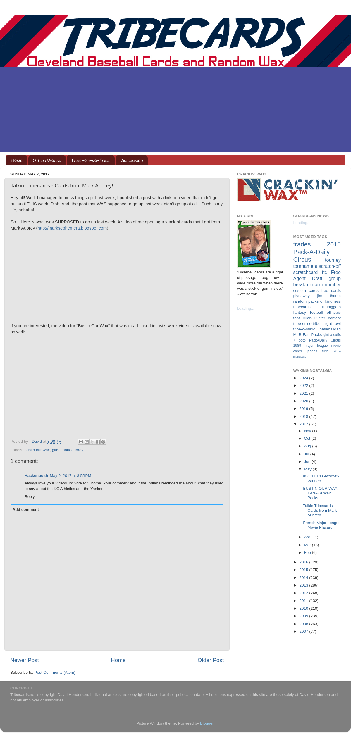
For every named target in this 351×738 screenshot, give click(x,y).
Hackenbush (36, 475)
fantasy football (308, 312)
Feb (308, 552)
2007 (304, 631)
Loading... (245, 308)
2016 (304, 562)
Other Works (47, 160)
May (308, 469)
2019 (304, 408)
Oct (308, 438)
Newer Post (24, 660)
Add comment (26, 509)
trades (302, 244)
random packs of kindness (317, 301)
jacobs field (318, 351)
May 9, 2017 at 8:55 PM (70, 475)
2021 (304, 393)
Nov (308, 431)
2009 (304, 616)
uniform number (324, 284)
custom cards (306, 290)
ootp (302, 340)
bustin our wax (37, 450)
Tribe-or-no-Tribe (90, 160)
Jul (307, 454)
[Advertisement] (175, 111)
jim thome (329, 296)
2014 (304, 577)
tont (296, 318)
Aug (308, 446)
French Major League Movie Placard (321, 525)
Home (17, 160)
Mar (308, 545)
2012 (304, 593)
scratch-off (330, 266)
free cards (331, 290)
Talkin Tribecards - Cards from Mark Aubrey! (320, 510)
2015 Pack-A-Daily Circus (317, 252)
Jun (308, 461)
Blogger (207, 723)
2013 (304, 585)
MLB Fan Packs (307, 334)
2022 (304, 385)
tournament (305, 266)
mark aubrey (72, 450)
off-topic (334, 312)
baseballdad (330, 329)
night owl (332, 323)
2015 (304, 570)
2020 (304, 401)
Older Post (211, 660)
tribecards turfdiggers (317, 307)
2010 (304, 608)
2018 (304, 416)
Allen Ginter (314, 318)
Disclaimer (131, 160)
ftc (324, 272)
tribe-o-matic (304, 329)
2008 (304, 624)
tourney (333, 260)
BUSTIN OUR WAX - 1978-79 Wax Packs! (321, 493)
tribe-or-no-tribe (307, 323)
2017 (304, 424)
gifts (55, 450)
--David (36, 441)
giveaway (301, 296)
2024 (304, 378)
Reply (30, 496)
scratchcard (305, 272)
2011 (304, 601)
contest (334, 318)
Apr (308, 537)
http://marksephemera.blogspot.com (72, 228)
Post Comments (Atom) (55, 672)
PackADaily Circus (325, 340)
